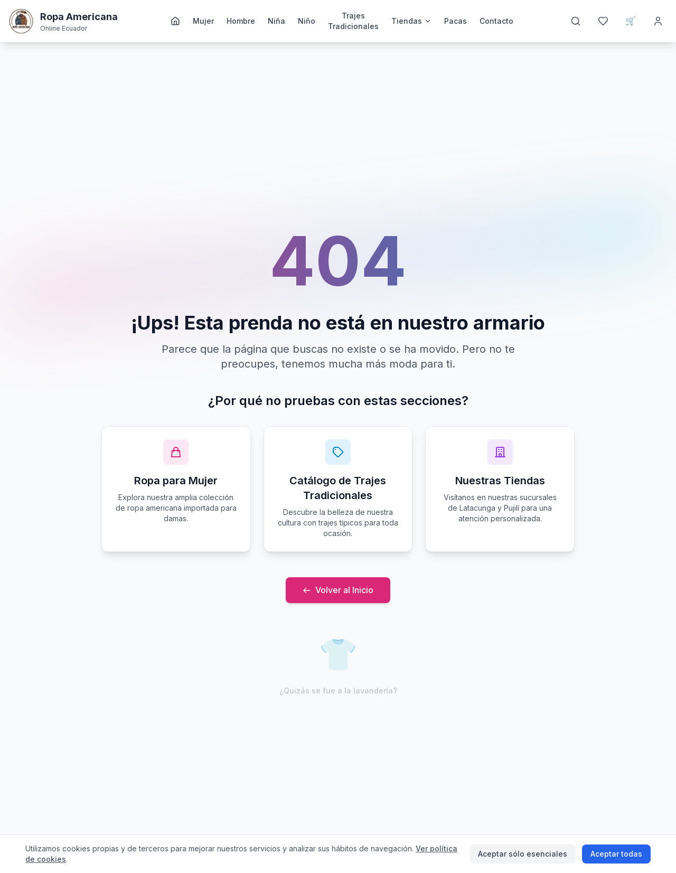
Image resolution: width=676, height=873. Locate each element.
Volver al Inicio (338, 590)
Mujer (203, 20)
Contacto (496, 20)
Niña (276, 20)
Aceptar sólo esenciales (522, 853)
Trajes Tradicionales (353, 21)
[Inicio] (175, 21)
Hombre (241, 20)
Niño (306, 20)
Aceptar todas (616, 853)
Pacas (455, 20)
